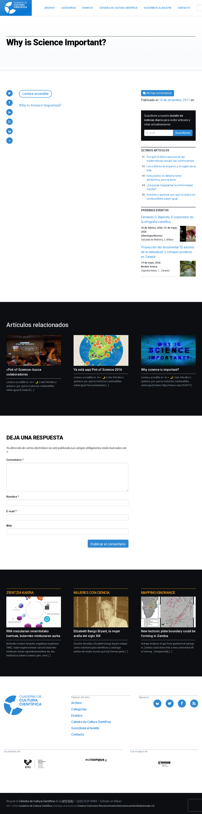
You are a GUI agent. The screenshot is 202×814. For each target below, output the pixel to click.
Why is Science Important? (40, 105)
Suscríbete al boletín (85, 728)
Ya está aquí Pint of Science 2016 (98, 370)
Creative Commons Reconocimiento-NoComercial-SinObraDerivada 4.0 (115, 806)
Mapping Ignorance (158, 592)
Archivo (76, 703)
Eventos (76, 715)
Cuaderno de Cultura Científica (35, 806)
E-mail (11, 511)
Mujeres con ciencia (91, 592)
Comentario (14, 459)
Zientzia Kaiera (20, 592)
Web (9, 525)
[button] (9, 93)
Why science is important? (160, 370)
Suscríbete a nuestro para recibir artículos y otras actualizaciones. (167, 120)
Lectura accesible (35, 94)
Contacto (77, 734)
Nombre (12, 496)
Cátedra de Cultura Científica (91, 722)
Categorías (79, 709)
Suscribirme (182, 132)
